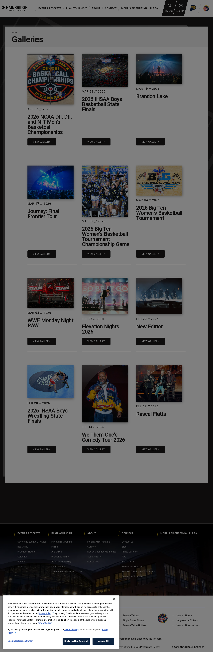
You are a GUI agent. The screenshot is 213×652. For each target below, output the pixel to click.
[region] (61, 622)
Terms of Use (70, 629)
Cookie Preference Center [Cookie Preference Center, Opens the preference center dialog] (20, 641)
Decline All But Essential (76, 641)
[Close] (113, 599)
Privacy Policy (45, 613)
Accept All (103, 641)
